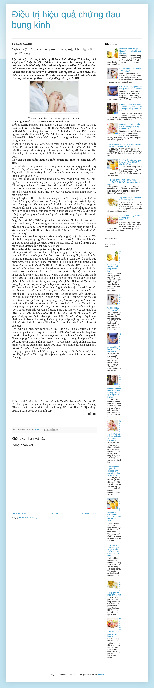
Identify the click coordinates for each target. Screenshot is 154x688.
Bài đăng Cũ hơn (89, 513)
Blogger (101, 675)
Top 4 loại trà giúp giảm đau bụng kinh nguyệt (130, 199)
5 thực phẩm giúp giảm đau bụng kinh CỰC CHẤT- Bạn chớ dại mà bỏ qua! (130, 162)
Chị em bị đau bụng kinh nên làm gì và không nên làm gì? (130, 88)
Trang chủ (54, 513)
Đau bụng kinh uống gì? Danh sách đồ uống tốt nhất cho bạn (130, 51)
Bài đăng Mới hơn (19, 513)
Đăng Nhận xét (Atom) (28, 518)
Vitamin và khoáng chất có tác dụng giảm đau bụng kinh (129, 218)
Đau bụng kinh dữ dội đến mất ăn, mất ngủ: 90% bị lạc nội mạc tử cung (130, 126)
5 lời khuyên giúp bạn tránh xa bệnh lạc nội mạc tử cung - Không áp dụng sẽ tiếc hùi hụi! (130, 107)
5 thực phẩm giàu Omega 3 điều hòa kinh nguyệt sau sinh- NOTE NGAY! (125, 145)
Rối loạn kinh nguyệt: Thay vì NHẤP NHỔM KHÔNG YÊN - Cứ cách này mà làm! (123, 182)
